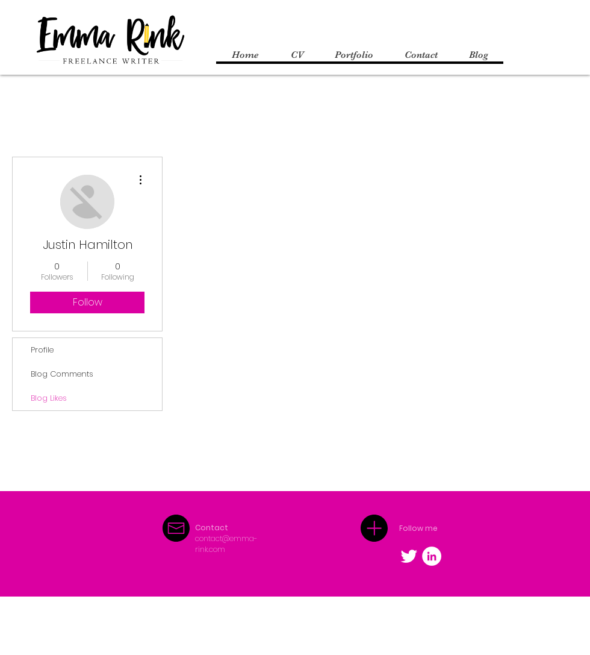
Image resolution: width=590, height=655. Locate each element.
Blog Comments (62, 374)
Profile (42, 350)
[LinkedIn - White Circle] (431, 556)
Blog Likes (49, 398)
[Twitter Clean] (408, 556)
